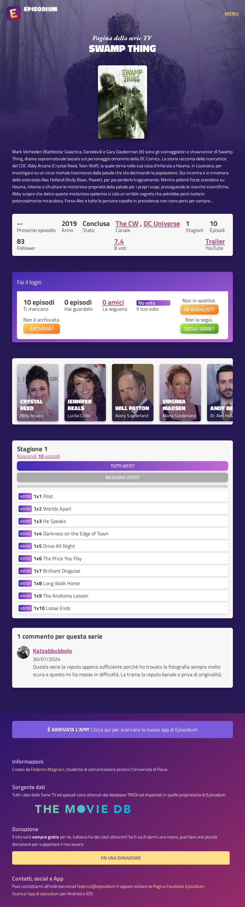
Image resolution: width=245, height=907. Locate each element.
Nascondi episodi (38, 456)
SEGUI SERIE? (199, 328)
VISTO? (25, 496)
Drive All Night (54, 546)
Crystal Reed (32, 405)
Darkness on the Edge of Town (70, 533)
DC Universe (162, 223)
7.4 (119, 241)
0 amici (113, 302)
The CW (126, 223)
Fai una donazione (121, 857)
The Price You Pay (57, 558)
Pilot (43, 496)
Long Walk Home (56, 583)
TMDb (132, 794)
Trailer (215, 241)
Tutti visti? (122, 465)
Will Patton (132, 408)
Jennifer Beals (80, 405)
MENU (232, 14)
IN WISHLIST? (199, 309)
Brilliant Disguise (56, 571)
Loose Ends (51, 608)
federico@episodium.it (98, 886)
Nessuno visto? (123, 477)
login (35, 282)
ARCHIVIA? (42, 328)
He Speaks (49, 521)
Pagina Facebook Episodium (178, 886)
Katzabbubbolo (52, 650)
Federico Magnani (47, 769)
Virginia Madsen (175, 405)
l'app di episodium (42, 893)
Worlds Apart (52, 508)
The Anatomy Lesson (60, 595)
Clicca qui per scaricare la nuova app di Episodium (122, 729)
